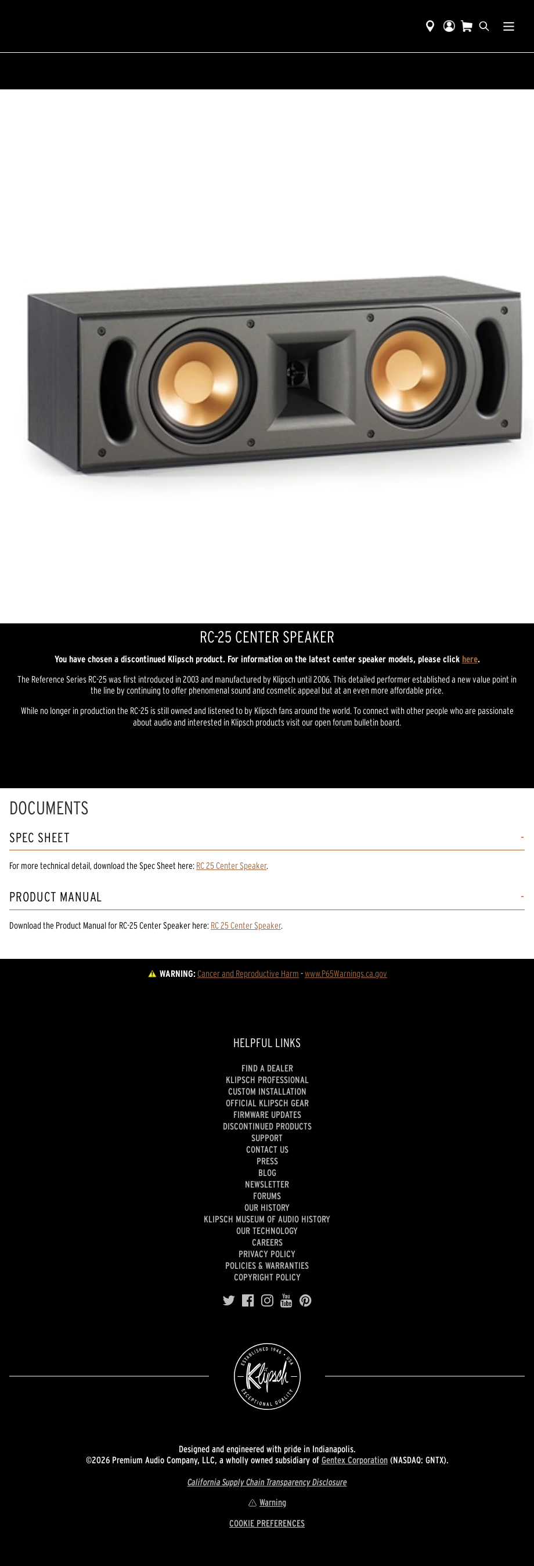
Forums (267, 1195)
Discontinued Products (267, 1126)
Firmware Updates (267, 1114)
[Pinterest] (306, 1300)
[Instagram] (267, 1300)
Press (267, 1161)
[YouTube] (286, 1300)
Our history (267, 1207)
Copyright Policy (267, 1277)
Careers (267, 1242)
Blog (267, 1172)
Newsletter (267, 1184)
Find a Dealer (267, 1068)
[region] (267, 356)
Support (267, 1137)
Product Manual (55, 897)
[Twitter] (228, 1300)
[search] (484, 26)
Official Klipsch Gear (267, 1103)
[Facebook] (248, 1300)
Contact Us (267, 1149)
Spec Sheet (39, 838)
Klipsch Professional (267, 1079)
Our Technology (267, 1230)
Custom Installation (267, 1091)
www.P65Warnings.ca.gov (346, 973)
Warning (267, 1502)
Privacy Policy (267, 1254)
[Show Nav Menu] (509, 26)
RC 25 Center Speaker (231, 865)
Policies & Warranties (267, 1265)
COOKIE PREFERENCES (267, 1523)
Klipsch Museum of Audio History (267, 1219)
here (470, 659)
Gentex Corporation (355, 1460)
